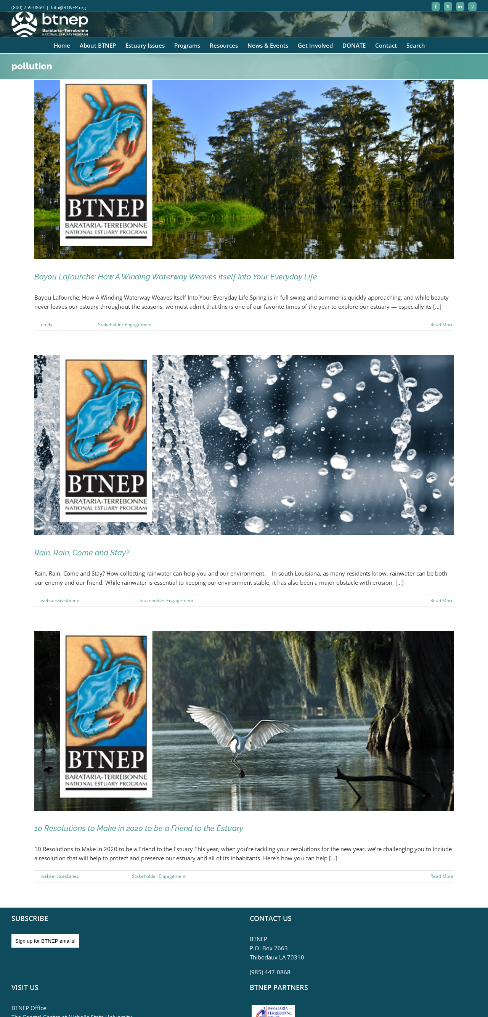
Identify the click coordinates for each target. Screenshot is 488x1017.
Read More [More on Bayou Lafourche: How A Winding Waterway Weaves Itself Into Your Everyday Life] (442, 324)
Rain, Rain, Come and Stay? (81, 552)
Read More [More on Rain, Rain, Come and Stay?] (442, 600)
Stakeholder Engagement (125, 324)
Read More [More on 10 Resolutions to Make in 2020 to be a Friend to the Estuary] (442, 876)
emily (46, 324)
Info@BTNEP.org (68, 7)
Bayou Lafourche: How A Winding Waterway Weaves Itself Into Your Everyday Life (175, 276)
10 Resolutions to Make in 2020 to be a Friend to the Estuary (138, 828)
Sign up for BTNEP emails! (45, 941)
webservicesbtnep (60, 600)
